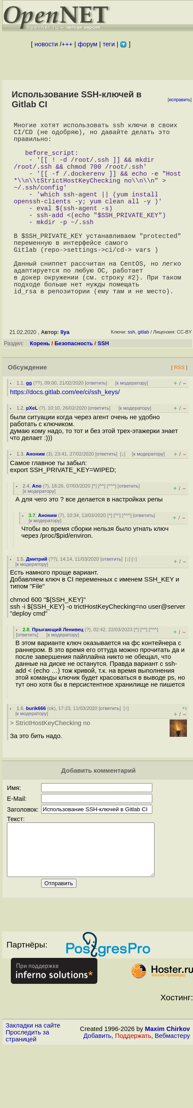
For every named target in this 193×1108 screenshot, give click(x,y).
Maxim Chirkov (167, 1082)
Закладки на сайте (33, 1079)
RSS (179, 410)
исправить (179, 99)
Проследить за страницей (27, 1089)
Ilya (65, 376)
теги (109, 44)
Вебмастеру (172, 1089)
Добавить (98, 1089)
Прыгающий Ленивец (58, 672)
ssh (131, 375)
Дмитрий (36, 602)
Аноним (35, 497)
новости (46, 44)
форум (87, 44)
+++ (67, 44)
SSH (103, 386)
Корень (40, 386)
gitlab (143, 375)
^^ (102, 529)
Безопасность (74, 386)
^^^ (111, 529)
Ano (37, 529)
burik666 (36, 751)
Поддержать (133, 1089)
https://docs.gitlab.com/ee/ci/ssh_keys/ (65, 435)
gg (29, 426)
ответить (96, 426)
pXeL (32, 451)
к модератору (131, 426)
